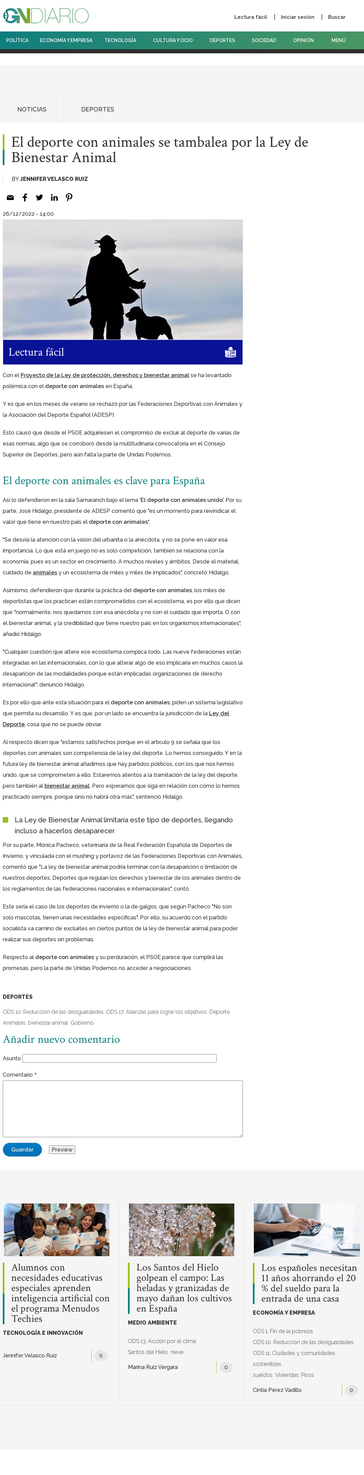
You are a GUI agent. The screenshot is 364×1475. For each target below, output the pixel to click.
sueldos (263, 1375)
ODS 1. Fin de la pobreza (283, 1331)
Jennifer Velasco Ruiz (54, 179)
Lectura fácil (250, 17)
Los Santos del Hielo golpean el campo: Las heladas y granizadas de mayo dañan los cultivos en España (184, 1288)
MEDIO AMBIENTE (152, 1322)
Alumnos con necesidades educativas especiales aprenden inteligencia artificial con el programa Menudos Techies (60, 1293)
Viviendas (287, 1375)
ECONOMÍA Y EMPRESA (66, 40)
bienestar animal (48, 1023)
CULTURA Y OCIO (175, 40)
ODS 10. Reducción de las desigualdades (53, 1012)
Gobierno (82, 1023)
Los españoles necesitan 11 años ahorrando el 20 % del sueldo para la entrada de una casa (309, 1283)
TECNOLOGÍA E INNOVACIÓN (43, 1333)
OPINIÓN (303, 40)
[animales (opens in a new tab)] (45, 572)
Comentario (18, 1075)
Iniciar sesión (297, 17)
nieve (176, 1352)
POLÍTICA (17, 40)
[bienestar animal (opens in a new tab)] (67, 786)
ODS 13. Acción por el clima (162, 1341)
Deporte (219, 1012)
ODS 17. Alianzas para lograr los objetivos (156, 1012)
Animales (14, 1023)
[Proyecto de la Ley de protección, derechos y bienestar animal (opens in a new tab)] (105, 375)
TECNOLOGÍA (122, 40)
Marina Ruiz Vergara (153, 1367)
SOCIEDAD (266, 40)
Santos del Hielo (148, 1352)
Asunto (12, 1058)
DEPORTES (225, 40)
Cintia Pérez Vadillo (277, 1390)
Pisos (307, 1375)
